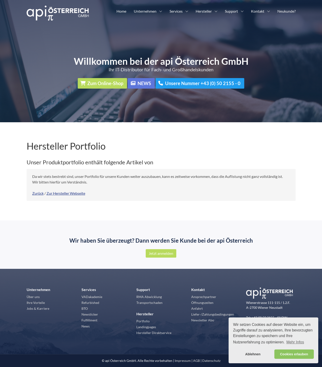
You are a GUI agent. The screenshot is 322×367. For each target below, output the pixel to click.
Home (121, 11)
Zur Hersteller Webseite (65, 193)
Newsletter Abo (202, 320)
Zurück (38, 193)
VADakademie (91, 297)
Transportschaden (149, 303)
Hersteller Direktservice (153, 333)
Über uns (33, 297)
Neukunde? (286, 11)
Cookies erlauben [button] (294, 354)
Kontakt (257, 11)
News (85, 326)
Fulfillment (89, 320)
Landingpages (146, 327)
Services (176, 11)
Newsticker (89, 314)
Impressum (183, 361)
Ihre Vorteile (36, 303)
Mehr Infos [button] (295, 342)
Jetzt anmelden (161, 253)
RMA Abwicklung (149, 297)
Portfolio (143, 321)
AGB (196, 361)
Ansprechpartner (203, 297)
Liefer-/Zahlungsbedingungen (212, 314)
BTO (84, 308)
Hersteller (204, 11)
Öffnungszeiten (202, 303)
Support (231, 11)
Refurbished (90, 303)
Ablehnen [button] (253, 354)
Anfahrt (197, 308)
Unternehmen (145, 11)
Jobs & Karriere (38, 308)
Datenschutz (211, 361)
